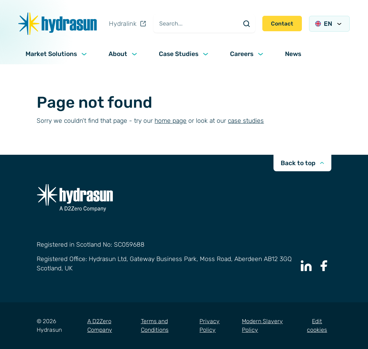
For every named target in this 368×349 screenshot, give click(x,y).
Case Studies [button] (184, 54)
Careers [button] (247, 54)
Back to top (302, 163)
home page (171, 120)
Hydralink (128, 23)
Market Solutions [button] (57, 54)
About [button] (124, 54)
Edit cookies (317, 325)
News (293, 53)
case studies (246, 120)
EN (329, 23)
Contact (282, 23)
